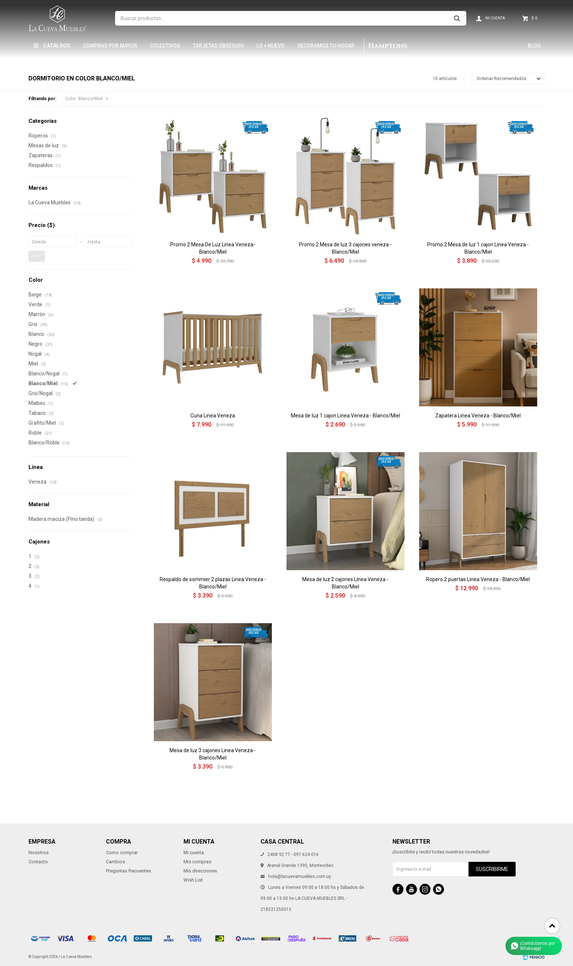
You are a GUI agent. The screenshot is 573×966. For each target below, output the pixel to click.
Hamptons (387, 46)
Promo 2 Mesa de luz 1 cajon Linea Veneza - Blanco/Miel (478, 248)
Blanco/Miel (84, 98)
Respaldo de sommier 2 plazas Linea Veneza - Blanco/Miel (213, 583)
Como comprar (122, 852)
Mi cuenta (193, 852)
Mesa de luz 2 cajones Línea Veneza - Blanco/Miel (345, 583)
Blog (534, 46)
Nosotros (39, 852)
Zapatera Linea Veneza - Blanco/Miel (478, 415)
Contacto (38, 861)
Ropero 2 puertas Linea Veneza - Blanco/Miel (478, 579)
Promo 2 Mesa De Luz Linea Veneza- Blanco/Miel (212, 248)
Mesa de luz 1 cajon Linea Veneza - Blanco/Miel (345, 415)
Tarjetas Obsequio (218, 46)
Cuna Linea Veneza (212, 415)
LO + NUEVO (271, 46)
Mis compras (197, 861)
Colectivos (165, 46)
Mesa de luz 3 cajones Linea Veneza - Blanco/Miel (213, 754)
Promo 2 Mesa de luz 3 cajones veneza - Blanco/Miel (345, 248)
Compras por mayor (110, 46)
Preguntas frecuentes (128, 871)
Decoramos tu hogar (325, 46)
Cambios (115, 861)
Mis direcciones (200, 871)
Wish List (193, 880)
